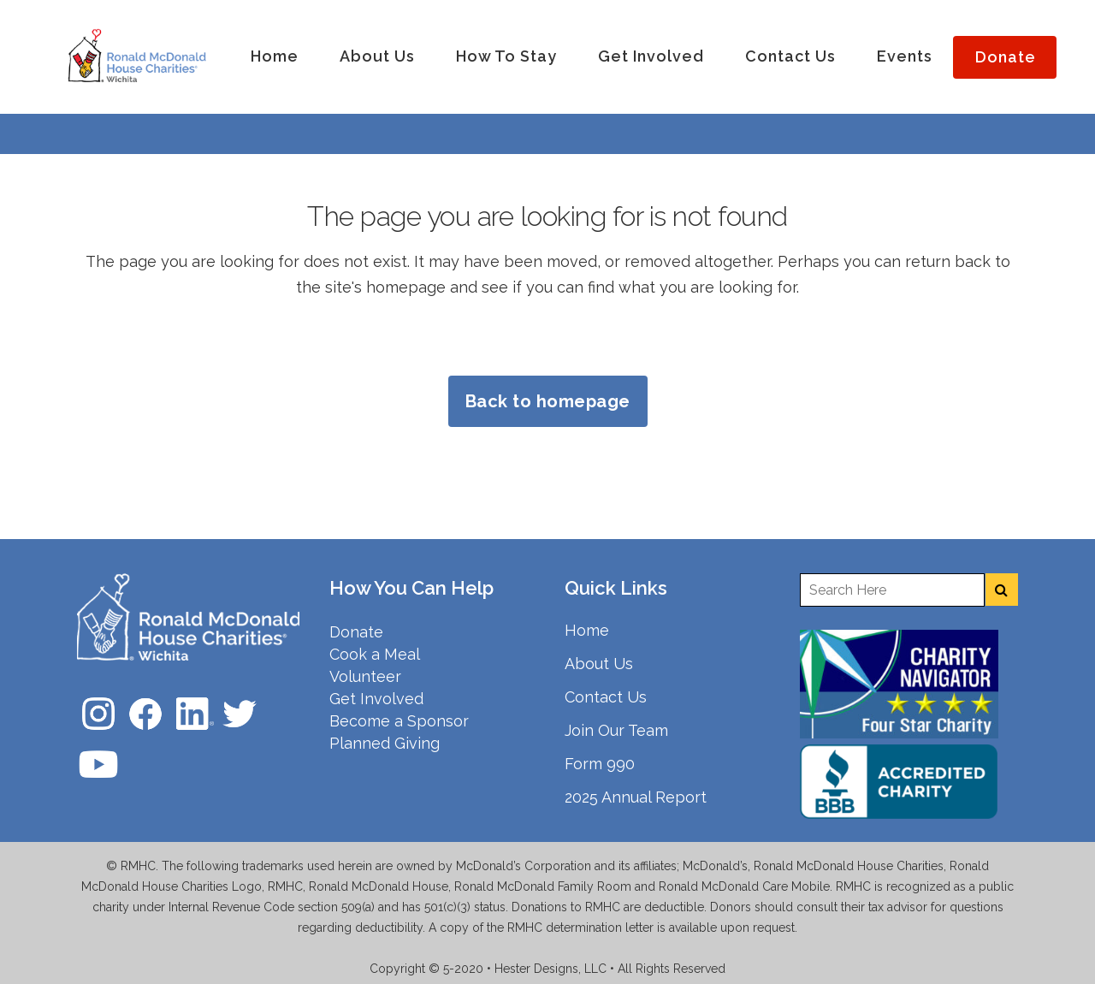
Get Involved (376, 699)
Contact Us (606, 697)
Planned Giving (384, 743)
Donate (356, 632)
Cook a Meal (374, 654)
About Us (599, 664)
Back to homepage (547, 401)
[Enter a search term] (892, 590)
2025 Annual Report (636, 797)
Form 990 (600, 764)
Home (587, 630)
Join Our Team (616, 730)
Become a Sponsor (399, 721)
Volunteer (365, 676)
